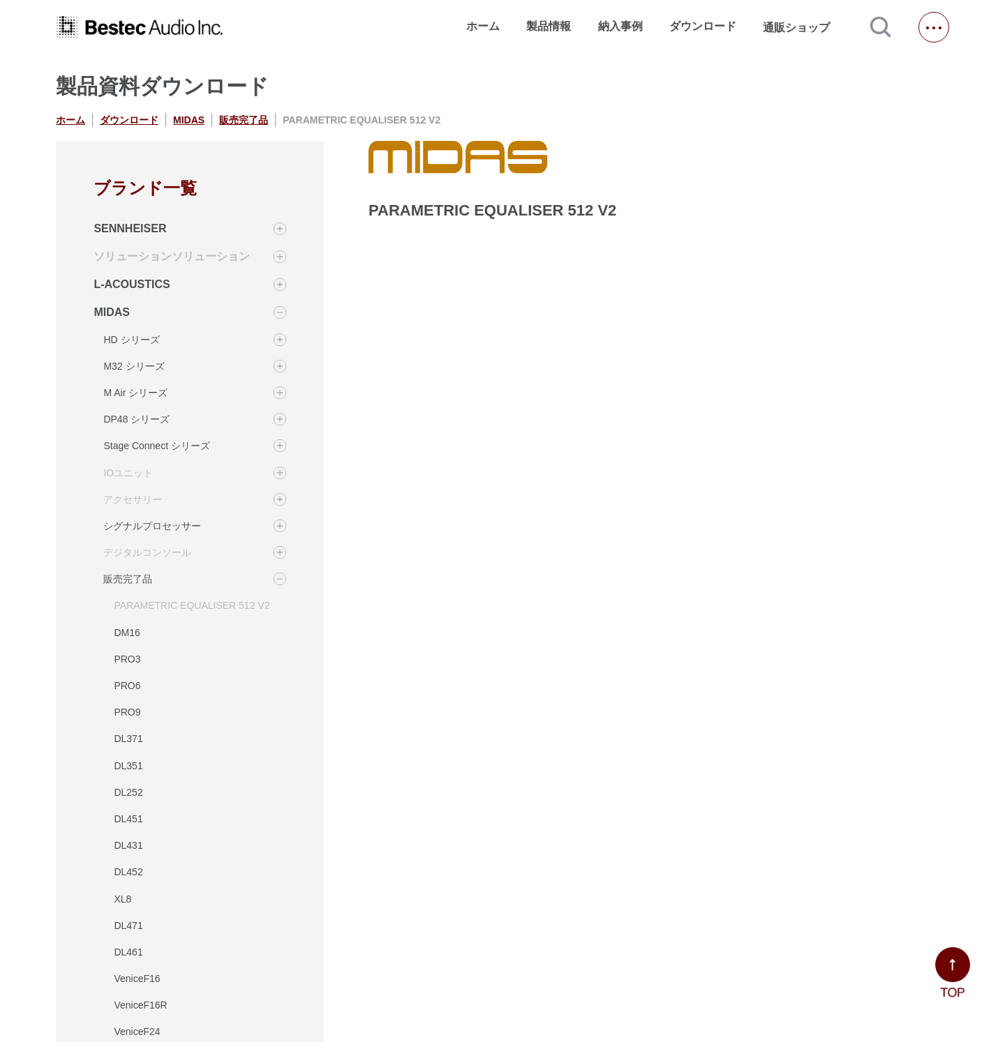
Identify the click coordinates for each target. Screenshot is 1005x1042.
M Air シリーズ (135, 392)
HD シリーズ (131, 339)
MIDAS (188, 120)
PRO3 (127, 659)
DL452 (128, 871)
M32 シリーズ (133, 366)
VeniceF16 (137, 978)
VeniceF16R (140, 1005)
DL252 (128, 792)
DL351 (128, 765)
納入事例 (620, 26)
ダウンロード (702, 26)
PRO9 (127, 712)
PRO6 (127, 685)
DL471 (128, 925)
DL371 (128, 738)
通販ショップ (802, 27)
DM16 (127, 632)
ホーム (483, 26)
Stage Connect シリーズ (156, 445)
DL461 (128, 952)
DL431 (128, 845)
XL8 (122, 899)
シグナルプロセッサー (152, 525)
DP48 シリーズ (136, 419)
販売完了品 (243, 120)
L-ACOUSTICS (132, 284)
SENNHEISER (130, 228)
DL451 (128, 818)
